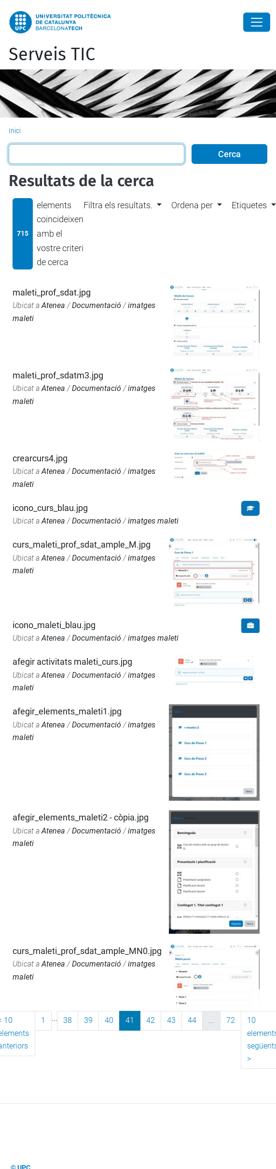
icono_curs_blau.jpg (50, 508)
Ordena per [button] (192, 205)
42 (150, 1020)
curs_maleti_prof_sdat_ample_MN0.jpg (87, 951)
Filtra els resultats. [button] (117, 205)
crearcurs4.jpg (40, 458)
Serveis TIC (52, 54)
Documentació (96, 305)
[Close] (256, 22)
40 (109, 1020)
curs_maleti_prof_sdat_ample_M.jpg (82, 544)
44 (192, 1020)
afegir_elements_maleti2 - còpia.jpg (81, 817)
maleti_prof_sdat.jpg (52, 292)
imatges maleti (153, 520)
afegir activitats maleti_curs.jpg (72, 662)
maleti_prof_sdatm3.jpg (58, 375)
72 (230, 1020)
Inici (15, 130)
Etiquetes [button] (249, 205)
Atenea (53, 305)
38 (67, 1020)
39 (88, 1020)
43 (171, 1020)
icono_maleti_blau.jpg (54, 625)
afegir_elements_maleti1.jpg (67, 711)
